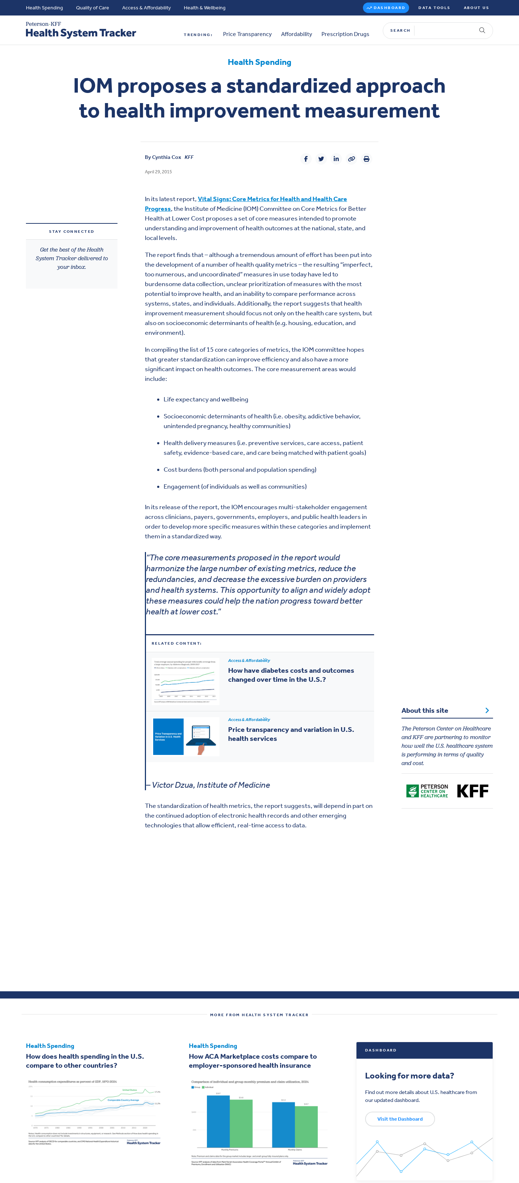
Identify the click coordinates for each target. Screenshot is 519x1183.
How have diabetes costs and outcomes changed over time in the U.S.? (291, 675)
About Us (476, 7)
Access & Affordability (146, 8)
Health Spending (44, 8)
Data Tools (434, 7)
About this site (445, 710)
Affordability (296, 34)
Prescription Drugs (345, 34)
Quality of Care (92, 8)
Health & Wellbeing (205, 8)
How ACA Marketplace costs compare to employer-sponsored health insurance (253, 1060)
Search (400, 30)
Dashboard (390, 7)
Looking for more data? (409, 1076)
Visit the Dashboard (400, 1119)
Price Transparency (247, 34)
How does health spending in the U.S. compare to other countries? (85, 1060)
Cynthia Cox (166, 157)
